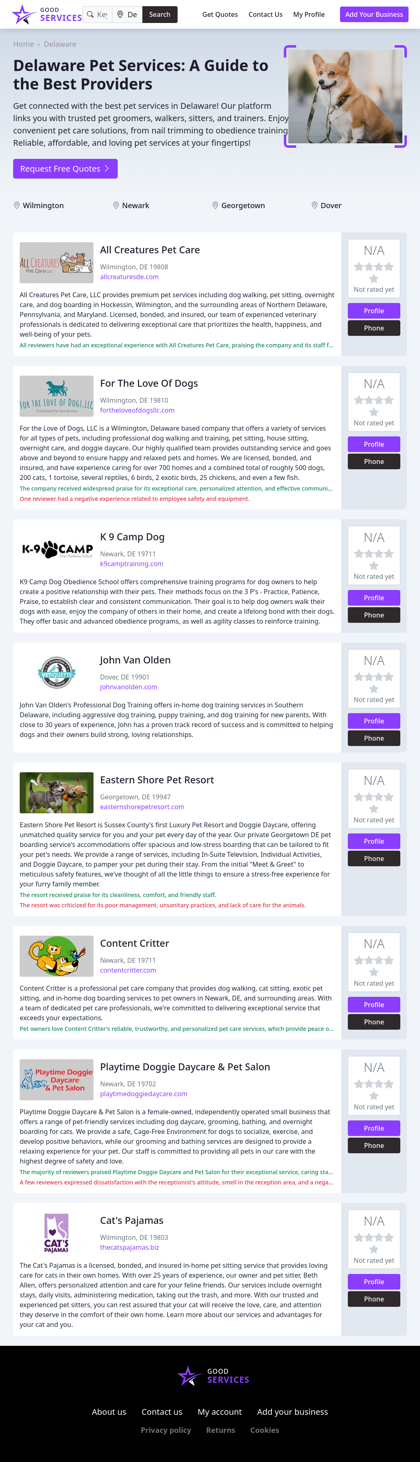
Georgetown (243, 205)
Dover (331, 205)
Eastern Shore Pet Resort (157, 779)
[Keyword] (97, 14)
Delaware (60, 44)
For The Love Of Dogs (149, 383)
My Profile (309, 14)
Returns (220, 1430)
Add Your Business (374, 14)
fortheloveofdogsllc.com (137, 410)
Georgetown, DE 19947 (135, 796)
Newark (135, 205)
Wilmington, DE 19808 (134, 266)
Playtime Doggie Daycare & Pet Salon (185, 1066)
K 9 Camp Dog (132, 536)
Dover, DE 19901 (125, 677)
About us (109, 1411)
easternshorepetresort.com (142, 806)
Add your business (292, 1411)
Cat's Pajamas (132, 1220)
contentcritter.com (128, 970)
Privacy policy (166, 1430)
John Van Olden (135, 659)
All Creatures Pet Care (150, 249)
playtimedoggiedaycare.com (143, 1093)
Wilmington (43, 205)
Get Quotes (220, 14)
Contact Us (266, 14)
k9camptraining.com (132, 563)
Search (159, 14)
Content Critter (134, 943)
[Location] (127, 14)
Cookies (264, 1430)
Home (23, 44)
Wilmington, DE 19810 (134, 400)
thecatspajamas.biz (129, 1247)
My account (220, 1411)
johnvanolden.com (129, 686)
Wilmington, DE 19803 (134, 1237)
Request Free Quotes (65, 168)
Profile (374, 310)
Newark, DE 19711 (128, 553)
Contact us (162, 1411)
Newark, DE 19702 (128, 1083)
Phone (374, 328)
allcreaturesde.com (129, 276)
